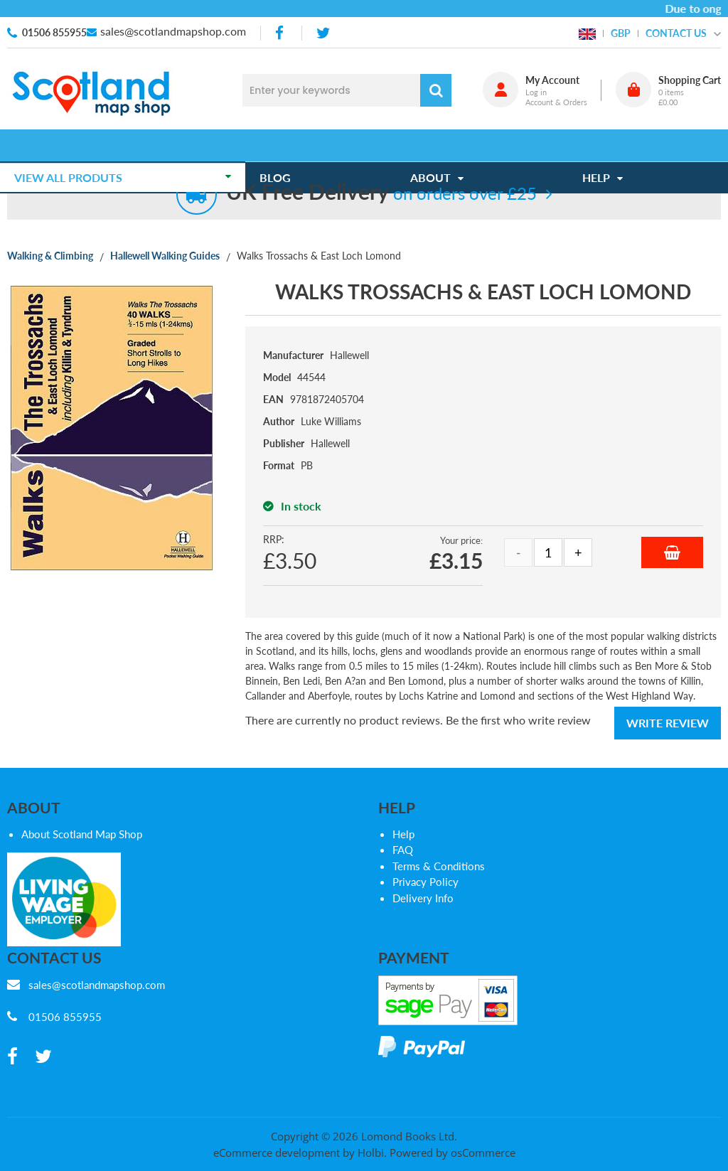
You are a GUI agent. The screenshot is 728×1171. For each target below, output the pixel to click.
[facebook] (280, 33)
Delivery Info (423, 898)
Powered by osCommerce (452, 1152)
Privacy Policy (425, 881)
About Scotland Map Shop (81, 834)
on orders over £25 (381, 193)
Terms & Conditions (438, 866)
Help (403, 834)
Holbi (371, 1152)
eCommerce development (276, 1152)
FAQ (402, 849)
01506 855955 (54, 32)
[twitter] (323, 33)
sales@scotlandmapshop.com (173, 31)
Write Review (667, 722)
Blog (282, 145)
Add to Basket (672, 552)
